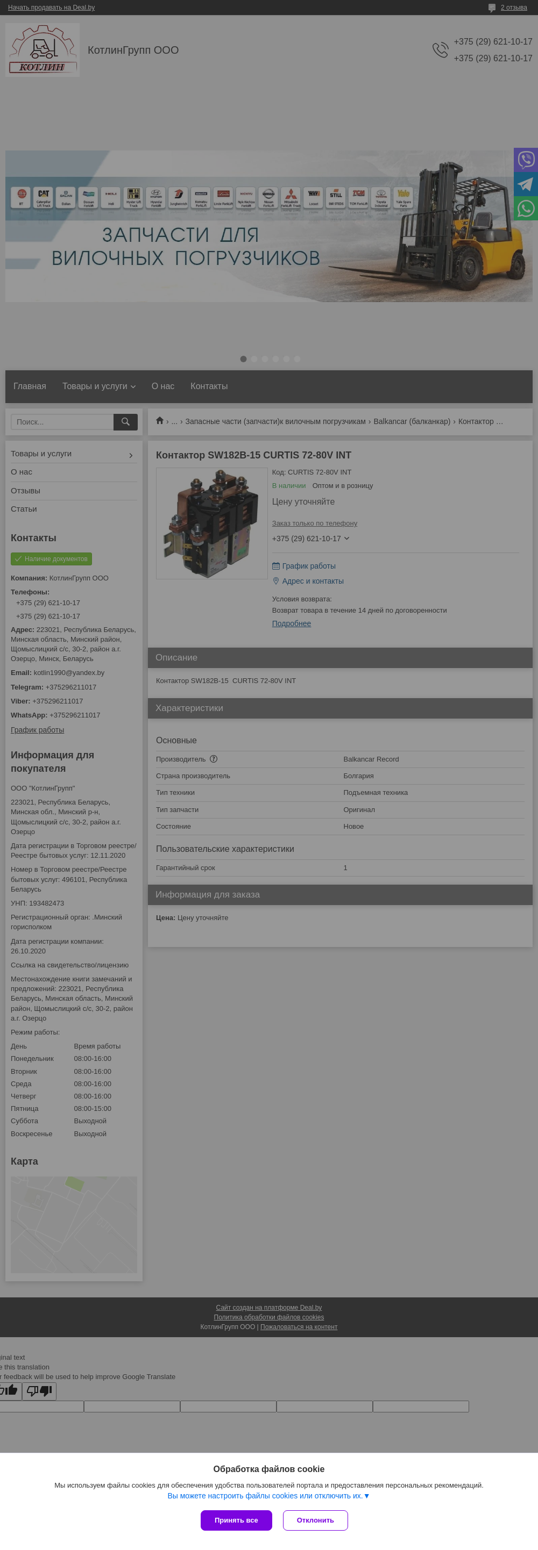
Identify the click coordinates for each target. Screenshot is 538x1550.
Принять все (236, 1520)
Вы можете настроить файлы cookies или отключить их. (265, 1495)
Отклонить (315, 1520)
